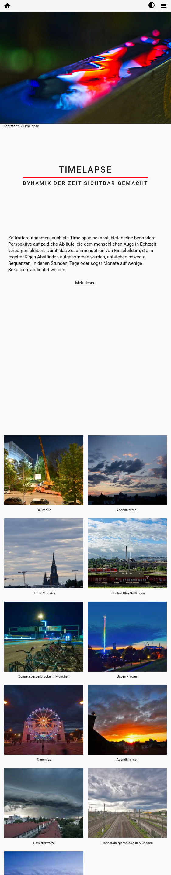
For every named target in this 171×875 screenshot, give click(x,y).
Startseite (11, 126)
